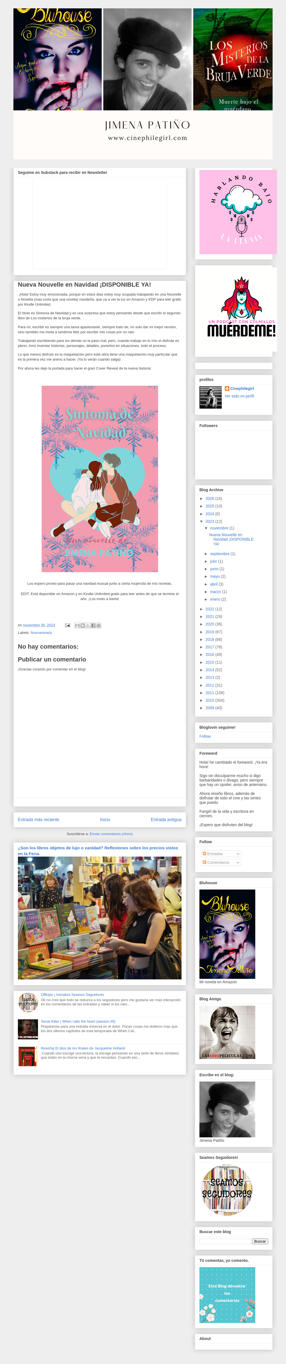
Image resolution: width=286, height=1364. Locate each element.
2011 (210, 693)
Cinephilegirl (242, 388)
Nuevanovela (41, 633)
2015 (210, 662)
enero (215, 599)
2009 (210, 708)
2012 (210, 685)
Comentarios (216, 862)
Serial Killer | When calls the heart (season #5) (78, 1021)
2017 (210, 647)
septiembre (220, 554)
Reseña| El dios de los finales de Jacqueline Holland (83, 1048)
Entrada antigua (166, 819)
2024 (210, 514)
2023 (210, 521)
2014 (210, 670)
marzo (216, 591)
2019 (210, 632)
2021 (210, 616)
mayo (215, 576)
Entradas (213, 854)
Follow (205, 736)
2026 (210, 498)
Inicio (105, 819)
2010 (210, 700)
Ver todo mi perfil (239, 396)
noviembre (219, 528)
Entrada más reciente (38, 819)
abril (214, 584)
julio (214, 561)
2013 (210, 677)
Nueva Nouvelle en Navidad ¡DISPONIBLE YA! (231, 539)
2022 (210, 609)
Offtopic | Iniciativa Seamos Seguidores (72, 995)
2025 (210, 506)
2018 (210, 639)
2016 (210, 654)
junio (214, 569)
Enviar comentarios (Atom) (111, 834)
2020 (210, 624)
